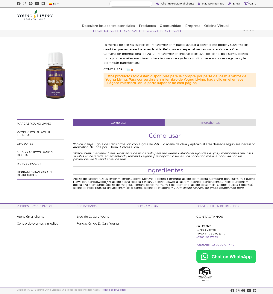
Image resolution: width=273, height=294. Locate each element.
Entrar (234, 3)
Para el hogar (29, 163)
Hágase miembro (211, 3)
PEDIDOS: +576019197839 (34, 206)
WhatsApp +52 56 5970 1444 (215, 245)
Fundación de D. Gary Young (98, 223)
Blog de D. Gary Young (93, 216)
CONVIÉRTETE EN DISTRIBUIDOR (217, 206)
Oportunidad (196, 14)
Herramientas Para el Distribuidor (35, 174)
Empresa (218, 14)
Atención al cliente (30, 216)
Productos (172, 14)
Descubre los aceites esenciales (133, 14)
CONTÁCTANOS (87, 206)
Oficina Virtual (242, 14)
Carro (250, 3)
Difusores (25, 143)
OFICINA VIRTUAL (147, 206)
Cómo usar (114, 69)
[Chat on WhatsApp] (226, 256)
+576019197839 (207, 237)
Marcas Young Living (34, 123)
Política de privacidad (114, 290)
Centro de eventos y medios (37, 223)
